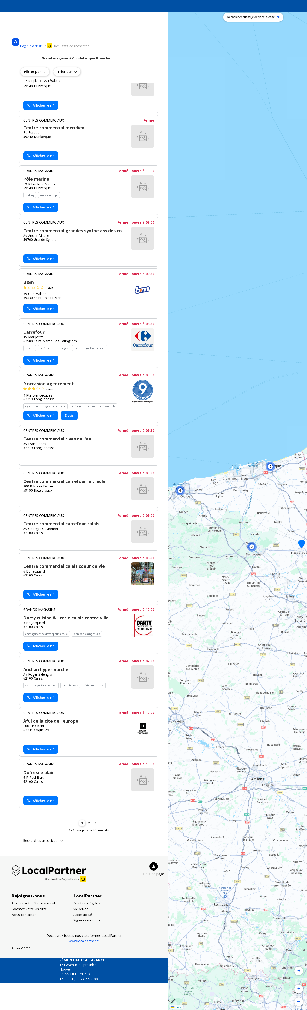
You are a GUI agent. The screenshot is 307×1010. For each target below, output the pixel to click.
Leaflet (176, 1007)
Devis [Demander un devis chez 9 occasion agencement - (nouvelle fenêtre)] (69, 442)
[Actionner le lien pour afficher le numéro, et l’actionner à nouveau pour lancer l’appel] (40, 132)
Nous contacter (24, 941)
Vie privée (80, 935)
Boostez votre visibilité (29, 935)
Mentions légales (86, 930)
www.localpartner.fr (84, 968)
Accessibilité (82, 941)
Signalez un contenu (89, 947)
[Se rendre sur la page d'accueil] (32, 45)
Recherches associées (43, 867)
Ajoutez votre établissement (33, 930)
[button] (180, 490)
